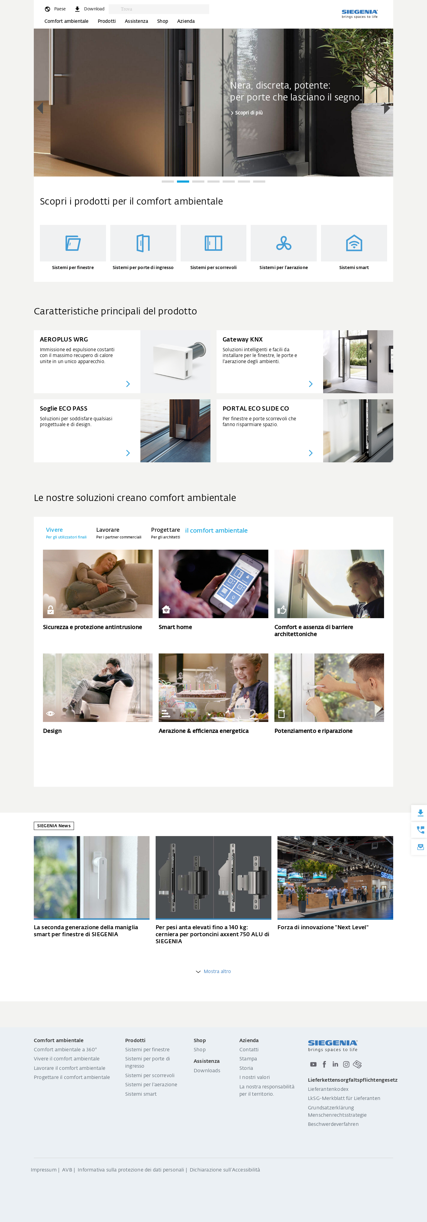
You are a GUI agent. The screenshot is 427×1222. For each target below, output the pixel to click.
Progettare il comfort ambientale (72, 1077)
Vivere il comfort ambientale (67, 1059)
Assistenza (136, 21)
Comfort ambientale (66, 21)
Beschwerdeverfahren (333, 1124)
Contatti (249, 1050)
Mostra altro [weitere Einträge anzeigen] (213, 971)
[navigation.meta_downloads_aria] (89, 9)
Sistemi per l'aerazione (151, 1085)
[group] (213, 102)
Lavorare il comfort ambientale (69, 1068)
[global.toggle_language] (55, 9)
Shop (162, 21)
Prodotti (107, 21)
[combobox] (163, 9)
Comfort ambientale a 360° (65, 1050)
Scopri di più (249, 113)
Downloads (207, 1071)
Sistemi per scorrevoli (150, 1075)
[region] (213, 108)
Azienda (186, 21)
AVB (67, 1170)
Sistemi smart (141, 1094)
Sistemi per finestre (147, 1050)
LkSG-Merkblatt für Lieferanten (344, 1098)
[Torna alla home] (359, 14)
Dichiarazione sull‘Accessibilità (225, 1170)
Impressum (44, 1170)
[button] (40, 108)
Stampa (248, 1059)
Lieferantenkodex (328, 1089)
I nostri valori (254, 1077)
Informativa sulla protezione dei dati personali (131, 1170)
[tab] (66, 533)
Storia (246, 1068)
